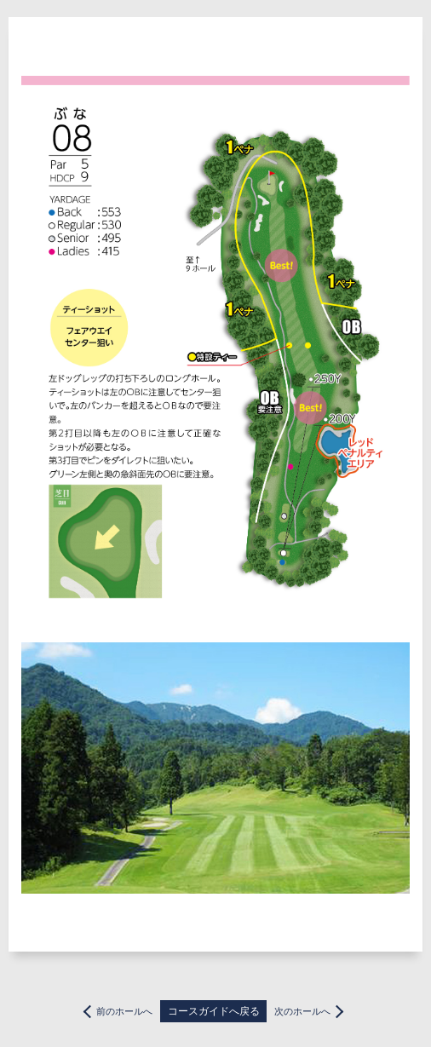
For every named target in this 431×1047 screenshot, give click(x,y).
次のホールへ (302, 1011)
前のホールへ (124, 1011)
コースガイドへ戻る (214, 1011)
